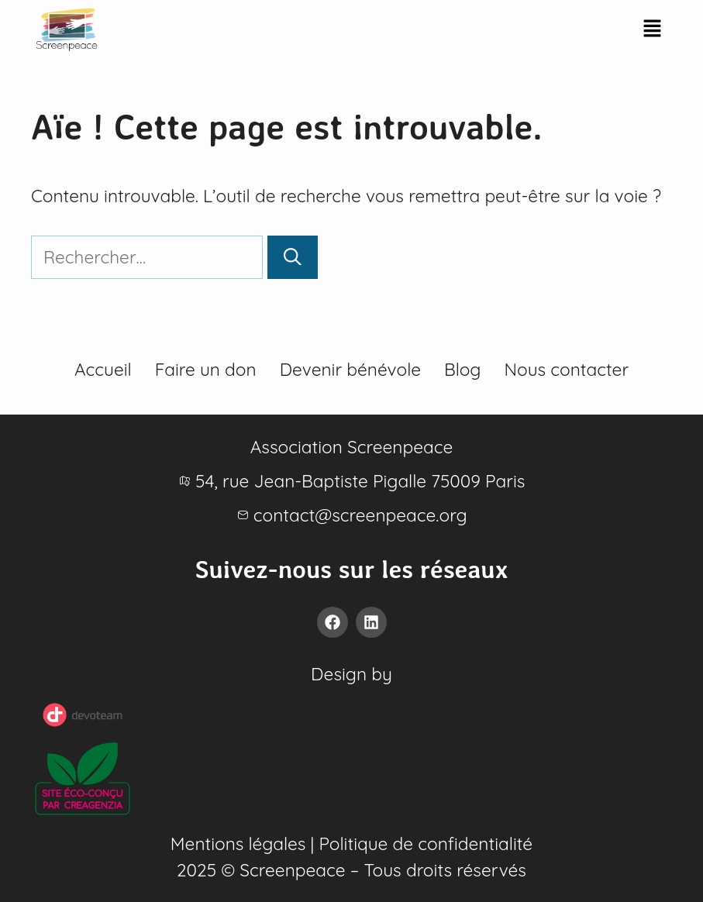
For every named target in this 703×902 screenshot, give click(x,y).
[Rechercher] (292, 257)
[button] (651, 29)
